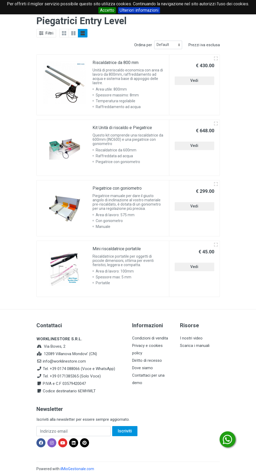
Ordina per (143, 44)
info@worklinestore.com (64, 361)
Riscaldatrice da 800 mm (116, 62)
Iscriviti (125, 431)
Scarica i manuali (194, 345)
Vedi (194, 80)
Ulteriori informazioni (139, 10)
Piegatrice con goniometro (117, 188)
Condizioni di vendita (150, 338)
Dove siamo (142, 368)
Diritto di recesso (147, 360)
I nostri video (191, 338)
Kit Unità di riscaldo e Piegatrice (122, 127)
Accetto (107, 10)
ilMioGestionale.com (77, 469)
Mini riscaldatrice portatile (117, 248)
